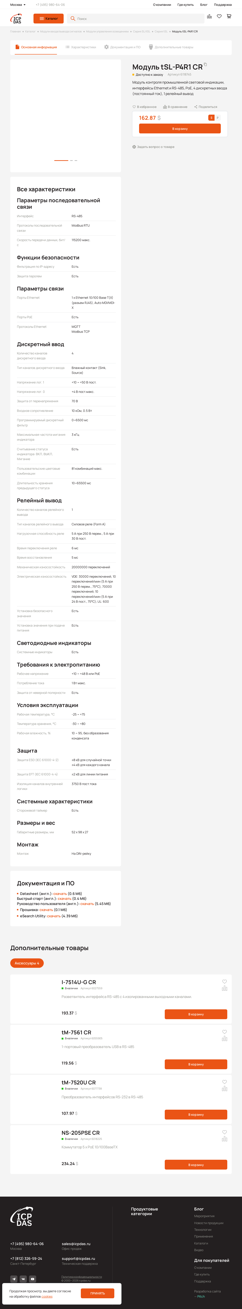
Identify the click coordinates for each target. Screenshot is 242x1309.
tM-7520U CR (79, 1082)
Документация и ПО (125, 47)
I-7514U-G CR (79, 982)
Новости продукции (208, 1223)
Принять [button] (97, 1293)
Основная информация (39, 47)
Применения (203, 1236)
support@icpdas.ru (78, 1258)
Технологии (202, 1229)
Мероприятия (204, 1216)
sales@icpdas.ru (76, 1243)
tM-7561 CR (76, 1032)
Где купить (185, 4)
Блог (204, 4)
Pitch (201, 1296)
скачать (60, 893)
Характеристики (83, 47)
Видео (198, 1250)
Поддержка (223, 4)
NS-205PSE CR (81, 1132)
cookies (47, 1296)
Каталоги (201, 1243)
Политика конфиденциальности (81, 1277)
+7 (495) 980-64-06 (50, 4)
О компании (162, 4)
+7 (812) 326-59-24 (26, 1258)
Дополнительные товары (174, 47)
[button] (48, 18)
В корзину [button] (180, 128)
